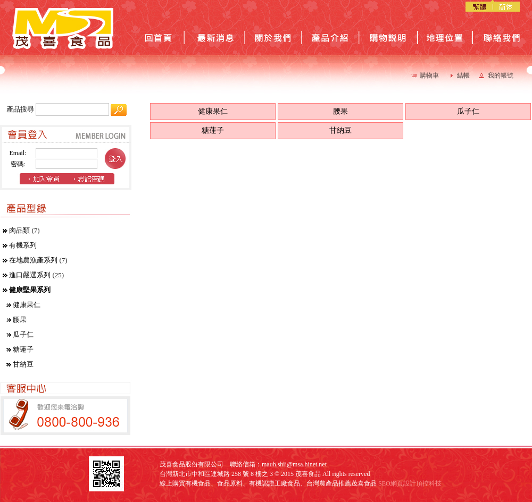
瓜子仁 (23, 334)
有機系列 (23, 245)
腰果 (20, 320)
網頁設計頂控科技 (416, 483)
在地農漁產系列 (33, 260)
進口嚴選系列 (30, 275)
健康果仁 (26, 305)
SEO (384, 483)
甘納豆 (23, 364)
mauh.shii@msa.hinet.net (294, 464)
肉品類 (19, 230)
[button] (425, 75)
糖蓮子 (23, 349)
